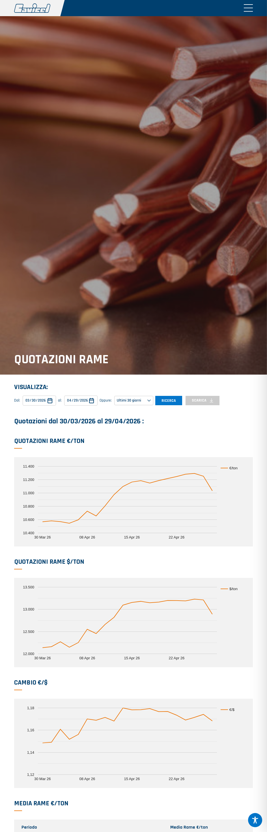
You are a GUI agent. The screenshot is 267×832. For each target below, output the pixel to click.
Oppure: (106, 400)
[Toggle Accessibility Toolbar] (255, 820)
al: (60, 400)
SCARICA (202, 400)
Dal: (17, 400)
